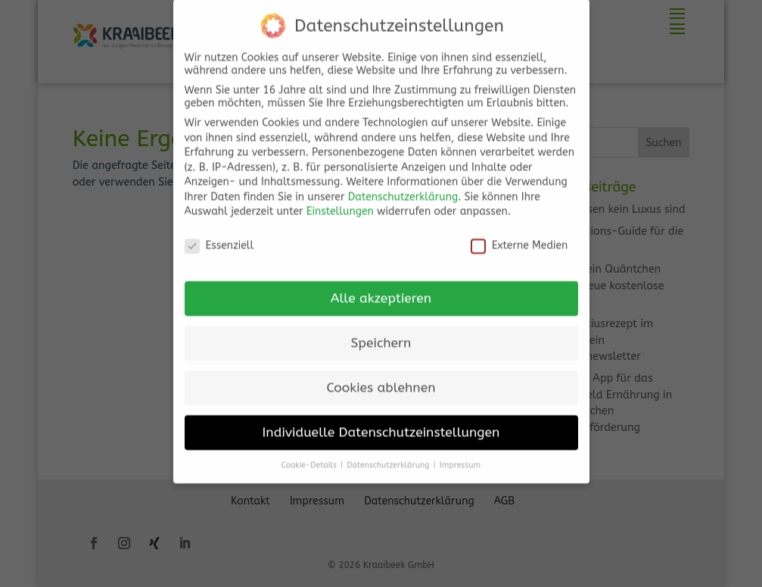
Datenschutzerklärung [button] (389, 453)
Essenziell (219, 234)
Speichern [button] (381, 331)
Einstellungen (340, 200)
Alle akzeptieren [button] (381, 287)
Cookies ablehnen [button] (380, 376)
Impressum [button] (460, 453)
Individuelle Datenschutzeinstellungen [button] (381, 421)
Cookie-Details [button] (310, 453)
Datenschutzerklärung (403, 185)
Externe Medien (519, 234)
